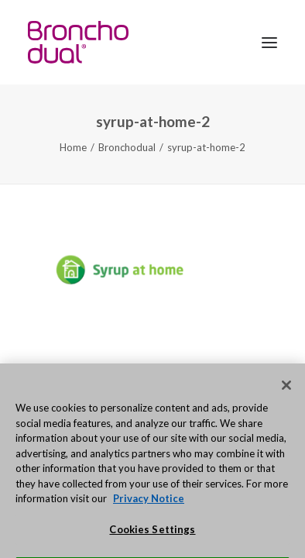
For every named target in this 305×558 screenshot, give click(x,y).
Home (73, 147)
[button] (269, 42)
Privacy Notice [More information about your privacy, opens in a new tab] (148, 507)
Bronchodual (127, 147)
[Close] (286, 394)
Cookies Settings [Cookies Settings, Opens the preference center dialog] (152, 538)
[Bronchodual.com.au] (78, 42)
